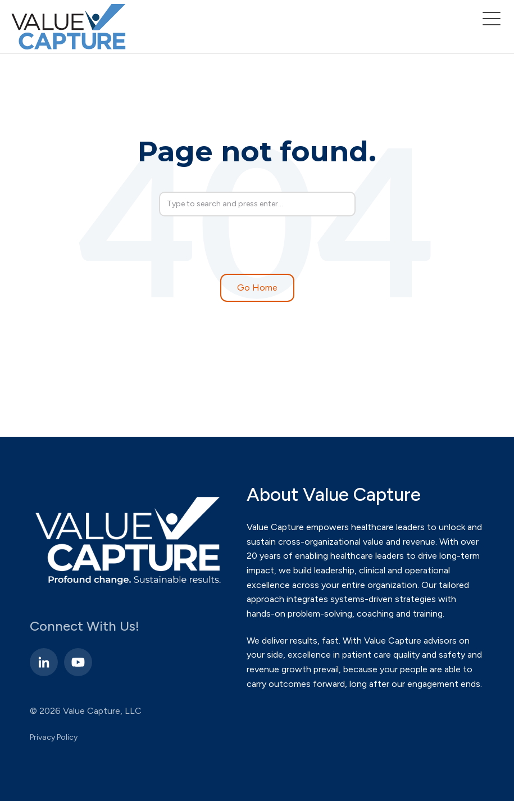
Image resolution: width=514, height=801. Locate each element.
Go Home (257, 287)
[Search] (257, 204)
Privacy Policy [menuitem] (54, 737)
